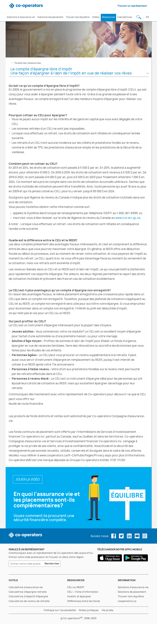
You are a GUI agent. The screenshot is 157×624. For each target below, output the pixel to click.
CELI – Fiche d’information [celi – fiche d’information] (82, 591)
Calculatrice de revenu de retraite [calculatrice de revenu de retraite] (29, 601)
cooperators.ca (127, 601)
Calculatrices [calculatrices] (124, 17)
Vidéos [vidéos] (96, 17)
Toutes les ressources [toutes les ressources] (27, 63)
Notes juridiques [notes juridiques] (89, 610)
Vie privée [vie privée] (107, 610)
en (147, 17)
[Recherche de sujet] (139, 17)
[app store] (109, 558)
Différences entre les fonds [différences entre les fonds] (83, 601)
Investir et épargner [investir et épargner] (79, 596)
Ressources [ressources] (108, 17)
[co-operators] (26, 5)
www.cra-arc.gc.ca (127, 218)
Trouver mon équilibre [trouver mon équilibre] (78, 17)
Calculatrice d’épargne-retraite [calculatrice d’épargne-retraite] (28, 591)
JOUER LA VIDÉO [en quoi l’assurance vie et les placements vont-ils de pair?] (28, 479)
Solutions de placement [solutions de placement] (50, 17)
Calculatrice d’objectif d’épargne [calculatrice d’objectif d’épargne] (28, 596)
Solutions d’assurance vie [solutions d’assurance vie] (21, 17)
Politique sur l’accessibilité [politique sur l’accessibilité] (60, 610)
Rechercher (51, 564)
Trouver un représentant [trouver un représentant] (132, 5)
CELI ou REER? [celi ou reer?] (75, 587)
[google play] (135, 558)
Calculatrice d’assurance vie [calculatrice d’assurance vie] (26, 587)
